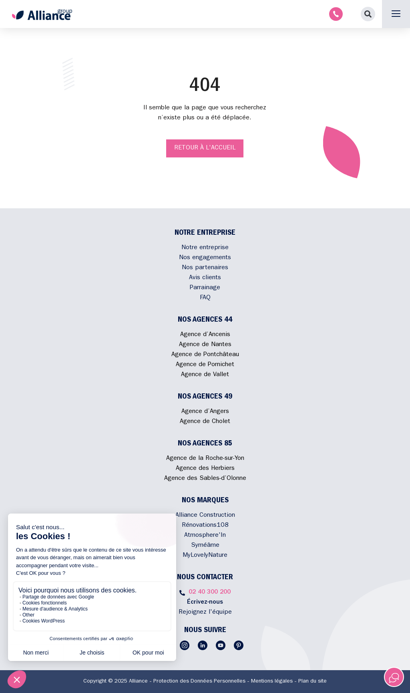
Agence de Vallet (205, 375)
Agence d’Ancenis (205, 335)
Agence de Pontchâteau (205, 355)
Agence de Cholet (205, 422)
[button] (368, 14)
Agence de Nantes (205, 345)
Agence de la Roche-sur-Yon (205, 458)
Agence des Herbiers (205, 468)
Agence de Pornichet (205, 365)
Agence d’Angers (205, 412)
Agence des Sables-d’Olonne (205, 478)
